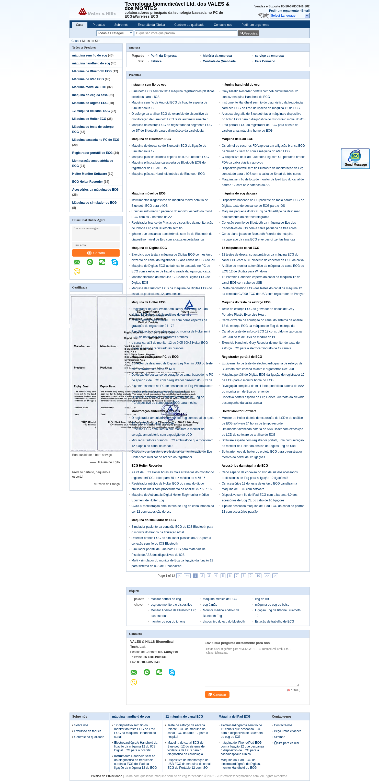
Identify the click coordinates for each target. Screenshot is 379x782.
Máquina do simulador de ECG (94, 202)
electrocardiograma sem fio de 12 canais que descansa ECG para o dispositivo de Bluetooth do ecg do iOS (242, 731)
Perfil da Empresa (164, 55)
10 (258, 576)
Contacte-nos (223, 25)
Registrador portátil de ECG (92, 153)
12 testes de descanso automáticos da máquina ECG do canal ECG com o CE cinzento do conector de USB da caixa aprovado (263, 260)
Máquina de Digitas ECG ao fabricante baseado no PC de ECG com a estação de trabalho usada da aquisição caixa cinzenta (171, 271)
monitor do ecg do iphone (168, 621)
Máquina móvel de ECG (89, 87)
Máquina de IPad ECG (88, 79)
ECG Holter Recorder (87, 181)
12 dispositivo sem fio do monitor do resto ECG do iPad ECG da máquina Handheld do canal (135, 731)
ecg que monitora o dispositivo (171, 604)
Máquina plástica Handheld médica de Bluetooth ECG (168, 174)
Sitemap (279, 737)
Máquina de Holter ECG (89, 119)
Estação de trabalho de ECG (274, 621)
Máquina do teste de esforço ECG (246, 302)
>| (275, 576)
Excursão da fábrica (151, 25)
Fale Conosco (265, 61)
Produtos (99, 25)
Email (305, 11)
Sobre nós (121, 25)
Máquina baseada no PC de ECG (96, 140)
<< (187, 576)
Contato (96, 253)
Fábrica (156, 61)
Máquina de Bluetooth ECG (92, 71)
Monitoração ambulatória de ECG (156, 411)
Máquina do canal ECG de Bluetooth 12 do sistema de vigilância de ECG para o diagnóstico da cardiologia (185, 748)
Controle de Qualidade (219, 61)
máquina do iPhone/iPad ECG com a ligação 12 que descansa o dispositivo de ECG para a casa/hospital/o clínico (242, 748)
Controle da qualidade (189, 25)
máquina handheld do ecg (91, 63)
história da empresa (217, 55)
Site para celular (286, 743)
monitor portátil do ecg (166, 599)
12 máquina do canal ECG (91, 111)
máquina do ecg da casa (90, 95)
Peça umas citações (287, 731)
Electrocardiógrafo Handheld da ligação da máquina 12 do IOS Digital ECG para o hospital (135, 746)
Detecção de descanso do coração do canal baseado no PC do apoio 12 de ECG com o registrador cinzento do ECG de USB (172, 380)
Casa (79, 25)
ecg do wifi (262, 599)
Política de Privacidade (106, 776)
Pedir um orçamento (284, 11)
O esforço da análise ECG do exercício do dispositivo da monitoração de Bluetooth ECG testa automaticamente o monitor (170, 119)
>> (267, 576)
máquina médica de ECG (220, 599)
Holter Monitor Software (89, 174)
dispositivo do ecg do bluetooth (224, 621)
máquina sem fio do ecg (89, 55)
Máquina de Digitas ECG (90, 103)
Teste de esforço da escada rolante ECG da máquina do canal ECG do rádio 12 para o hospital (187, 731)
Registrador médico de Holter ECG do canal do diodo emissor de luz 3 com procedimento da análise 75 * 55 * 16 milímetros (172, 489)
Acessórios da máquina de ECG (95, 189)
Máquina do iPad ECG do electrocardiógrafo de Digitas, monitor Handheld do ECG (241, 763)
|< (179, 576)
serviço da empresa (269, 55)
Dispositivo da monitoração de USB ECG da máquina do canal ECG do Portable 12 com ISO (189, 763)
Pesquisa (251, 33)
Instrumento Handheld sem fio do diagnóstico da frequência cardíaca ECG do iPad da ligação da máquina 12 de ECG (135, 761)
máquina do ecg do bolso (272, 604)
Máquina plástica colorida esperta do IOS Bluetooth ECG (170, 157)
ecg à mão (210, 604)
